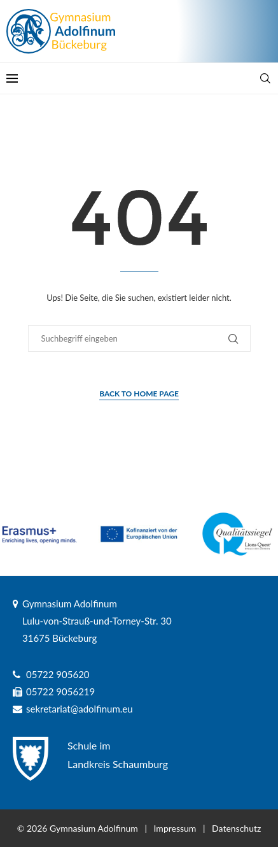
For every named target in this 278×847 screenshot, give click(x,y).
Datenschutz (236, 828)
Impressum (175, 828)
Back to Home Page (139, 393)
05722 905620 (58, 674)
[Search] (265, 78)
